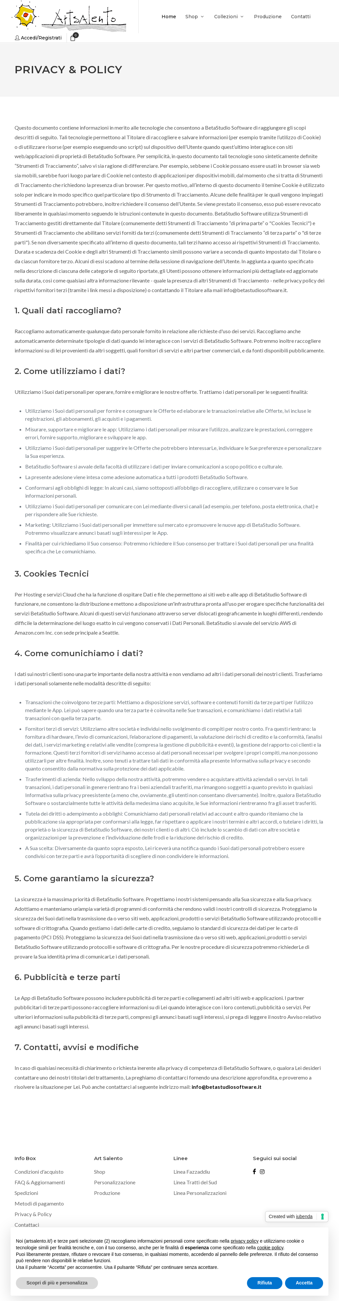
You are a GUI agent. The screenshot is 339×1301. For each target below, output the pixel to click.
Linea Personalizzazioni (199, 1193)
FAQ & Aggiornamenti (40, 1182)
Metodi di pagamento (39, 1203)
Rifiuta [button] (265, 1282)
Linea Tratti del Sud (195, 1182)
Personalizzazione (114, 1182)
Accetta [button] (304, 1282)
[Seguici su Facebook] (254, 1172)
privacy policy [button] (245, 1241)
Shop (99, 1171)
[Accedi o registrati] (38, 37)
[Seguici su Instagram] (262, 1172)
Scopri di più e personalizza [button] (56, 1282)
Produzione (107, 1193)
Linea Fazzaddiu (191, 1171)
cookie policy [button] (270, 1247)
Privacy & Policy (33, 1214)
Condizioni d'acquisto (39, 1171)
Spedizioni (26, 1193)
